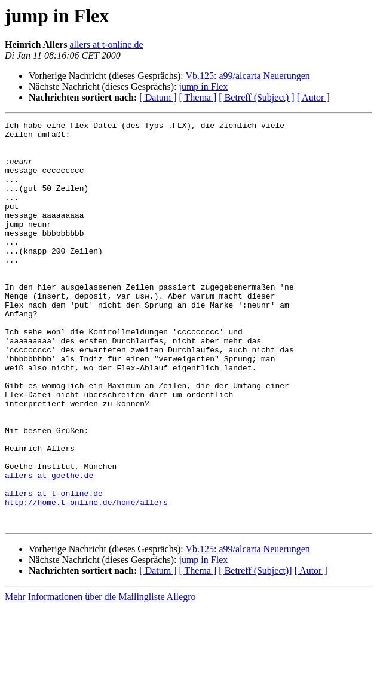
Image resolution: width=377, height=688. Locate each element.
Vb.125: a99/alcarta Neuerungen (247, 76)
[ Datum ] (157, 97)
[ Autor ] (313, 97)
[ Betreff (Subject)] (255, 651)
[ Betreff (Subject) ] (256, 97)
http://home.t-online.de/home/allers (86, 579)
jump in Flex (203, 86)
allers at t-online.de (106, 44)
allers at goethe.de (49, 546)
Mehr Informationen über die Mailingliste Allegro (100, 677)
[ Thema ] (198, 97)
